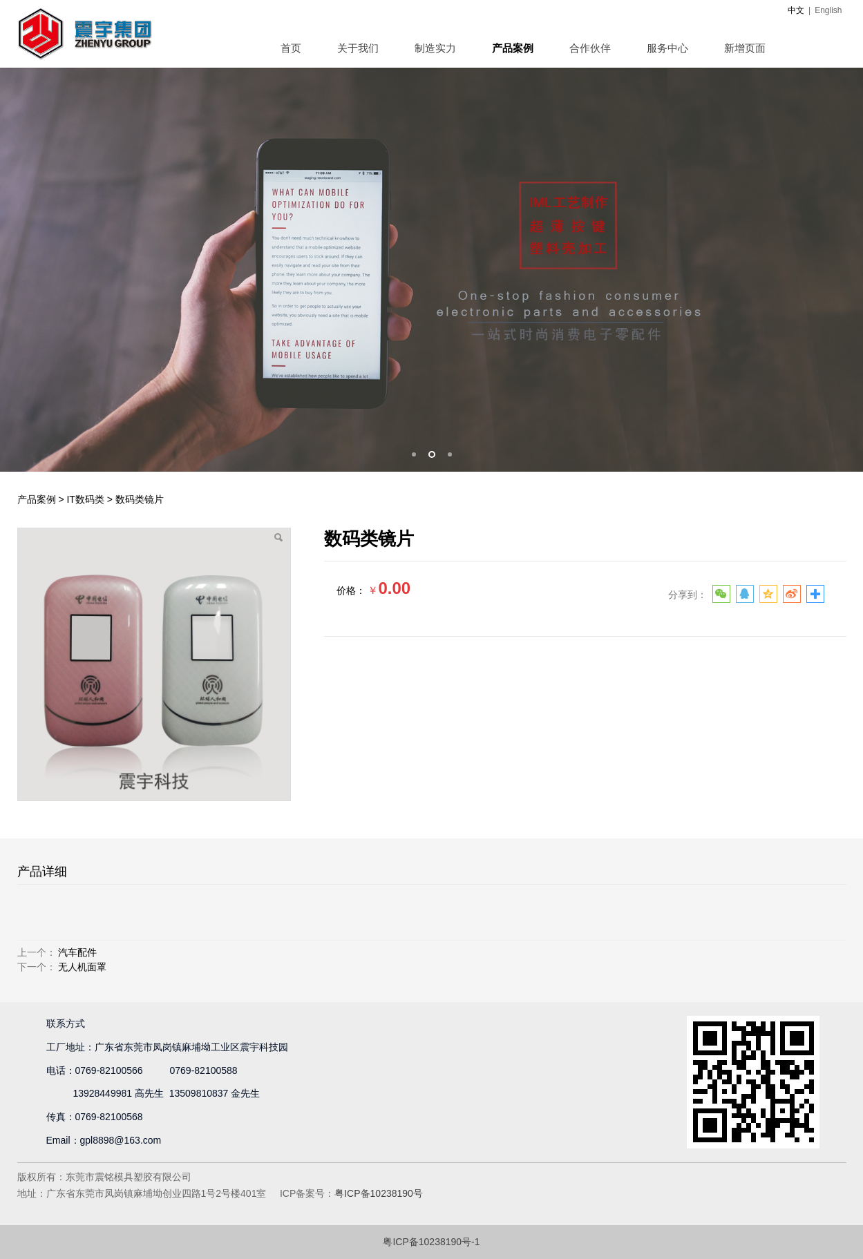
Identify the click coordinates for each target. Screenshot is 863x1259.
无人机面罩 (82, 966)
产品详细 (42, 871)
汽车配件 (77, 952)
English (828, 10)
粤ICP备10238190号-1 (431, 1241)
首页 (291, 48)
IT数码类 (85, 499)
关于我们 (358, 48)
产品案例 (512, 48)
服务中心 (667, 48)
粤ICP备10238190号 (378, 1193)
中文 (796, 10)
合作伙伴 (590, 48)
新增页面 (745, 48)
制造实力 (435, 48)
